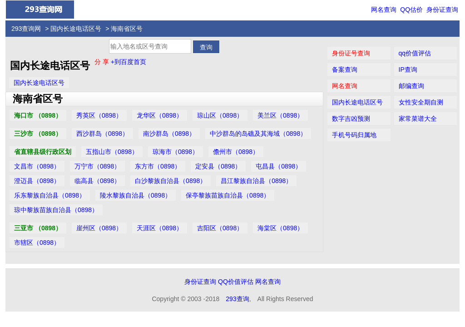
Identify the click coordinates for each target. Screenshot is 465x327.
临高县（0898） (97, 180)
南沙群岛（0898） (169, 133)
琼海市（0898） (175, 151)
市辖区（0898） (37, 242)
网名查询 (383, 9)
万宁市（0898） (97, 166)
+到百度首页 (128, 61)
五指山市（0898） (112, 151)
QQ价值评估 (235, 281)
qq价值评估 (415, 53)
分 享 (102, 61)
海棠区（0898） (280, 228)
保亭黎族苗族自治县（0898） (228, 195)
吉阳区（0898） (220, 228)
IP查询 (408, 69)
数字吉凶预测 (351, 118)
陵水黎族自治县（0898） (135, 195)
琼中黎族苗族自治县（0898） (56, 209)
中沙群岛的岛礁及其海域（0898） (258, 133)
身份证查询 (442, 9)
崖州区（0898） (99, 228)
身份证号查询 (351, 53)
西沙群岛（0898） (102, 133)
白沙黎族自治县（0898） (170, 180)
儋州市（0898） (236, 151)
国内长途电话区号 (75, 28)
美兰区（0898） (280, 115)
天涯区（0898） (160, 228)
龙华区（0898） (160, 115)
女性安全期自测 (421, 102)
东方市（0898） (158, 166)
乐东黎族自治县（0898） (49, 195)
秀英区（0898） (99, 115)
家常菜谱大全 (418, 118)
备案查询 (344, 69)
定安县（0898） (218, 166)
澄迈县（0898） (37, 180)
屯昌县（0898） (279, 166)
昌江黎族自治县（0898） (256, 180)
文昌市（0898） (37, 166)
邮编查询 (411, 85)
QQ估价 (411, 9)
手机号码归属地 (354, 135)
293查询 (237, 298)
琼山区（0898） (220, 115)
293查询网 (26, 28)
